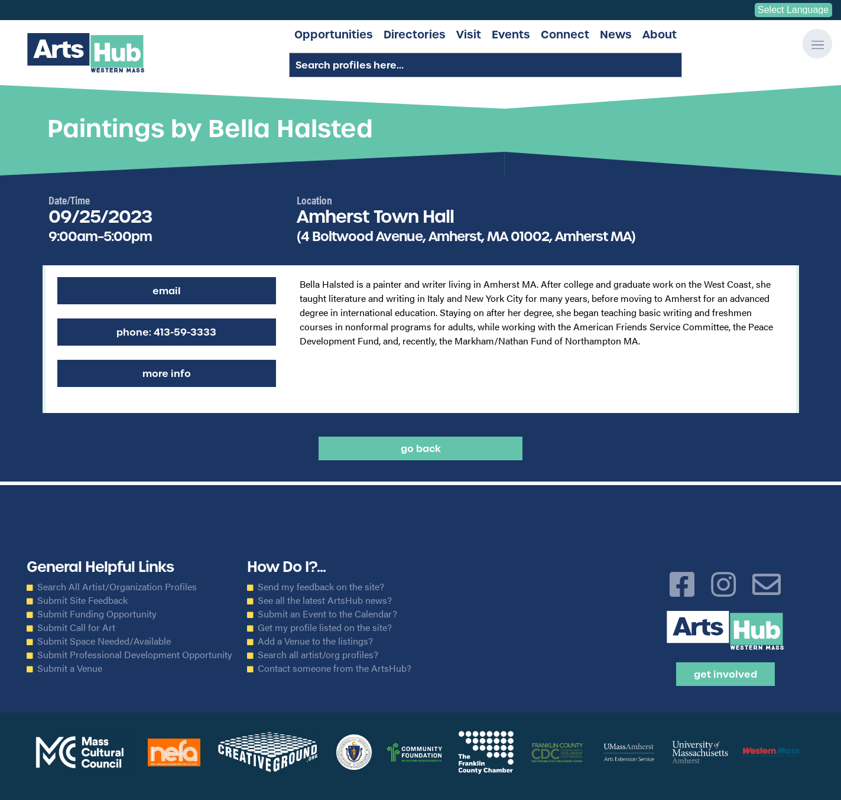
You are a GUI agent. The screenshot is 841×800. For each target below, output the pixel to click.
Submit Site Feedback (82, 600)
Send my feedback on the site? (321, 586)
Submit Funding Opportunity (97, 614)
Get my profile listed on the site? (325, 627)
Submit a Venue (69, 668)
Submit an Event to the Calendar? (327, 614)
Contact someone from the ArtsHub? (334, 668)
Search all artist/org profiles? (318, 654)
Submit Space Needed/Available (104, 641)
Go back (421, 448)
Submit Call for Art (76, 627)
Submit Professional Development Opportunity (134, 654)
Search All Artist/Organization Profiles (117, 586)
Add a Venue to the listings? (315, 641)
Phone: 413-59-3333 (166, 332)
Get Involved (725, 674)
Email (166, 290)
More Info (166, 373)
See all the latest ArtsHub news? (325, 600)
